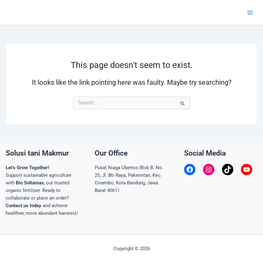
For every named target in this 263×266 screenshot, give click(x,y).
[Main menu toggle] (250, 12)
